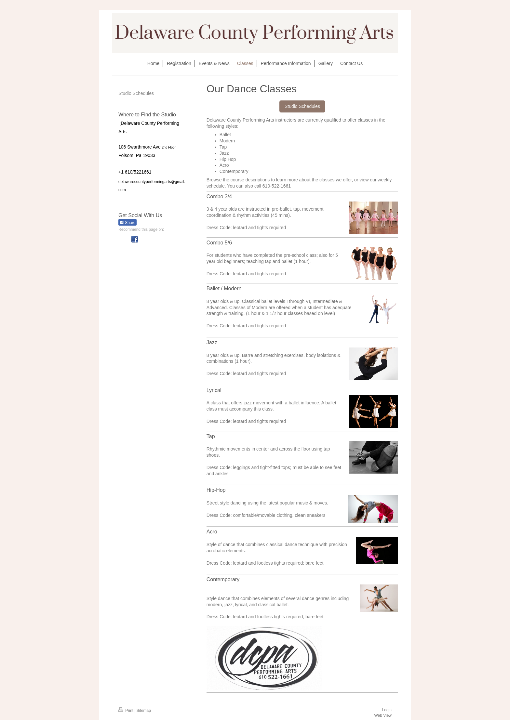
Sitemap (144, 710)
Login (387, 710)
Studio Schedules (302, 106)
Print (126, 710)
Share (127, 222)
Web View (383, 715)
